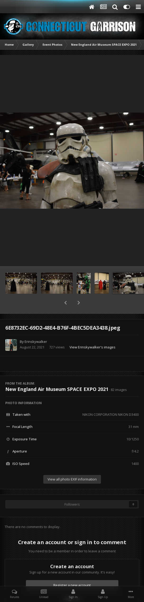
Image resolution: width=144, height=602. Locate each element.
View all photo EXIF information (72, 479)
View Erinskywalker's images (92, 347)
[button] (65, 303)
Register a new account (72, 585)
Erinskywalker (36, 341)
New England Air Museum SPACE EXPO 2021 (56, 389)
